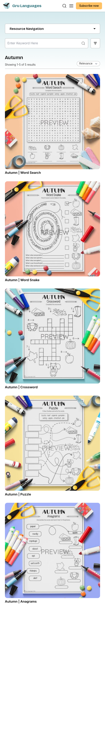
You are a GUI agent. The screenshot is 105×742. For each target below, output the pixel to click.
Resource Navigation (53, 29)
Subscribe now (89, 5)
